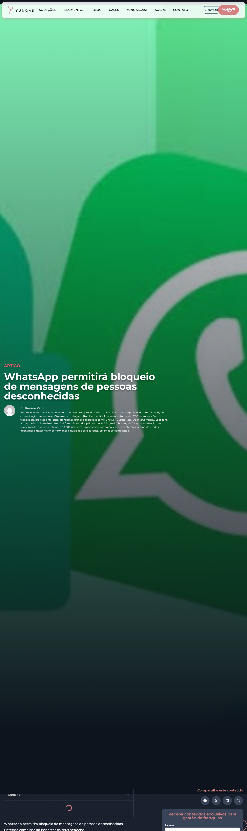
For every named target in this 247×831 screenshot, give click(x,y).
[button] (128, 795)
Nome (169, 826)
